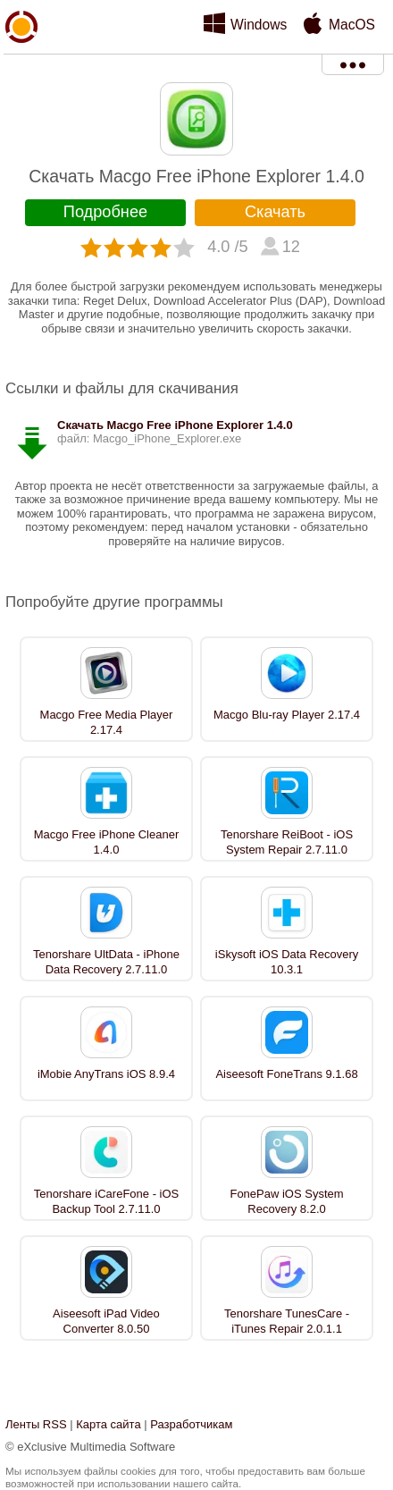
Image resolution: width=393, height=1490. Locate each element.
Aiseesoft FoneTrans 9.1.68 (286, 1074)
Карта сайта (108, 1424)
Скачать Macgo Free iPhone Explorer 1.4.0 (175, 425)
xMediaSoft (21, 68)
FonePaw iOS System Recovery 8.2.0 (286, 1201)
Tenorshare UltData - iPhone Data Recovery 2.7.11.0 (106, 961)
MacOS (352, 24)
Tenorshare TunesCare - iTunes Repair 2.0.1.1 (286, 1321)
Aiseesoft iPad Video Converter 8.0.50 (106, 1321)
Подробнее (105, 212)
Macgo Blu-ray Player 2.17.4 (286, 714)
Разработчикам (191, 1424)
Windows (258, 24)
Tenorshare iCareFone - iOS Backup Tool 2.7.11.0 (107, 1201)
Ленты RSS (36, 1424)
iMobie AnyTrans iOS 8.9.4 (106, 1074)
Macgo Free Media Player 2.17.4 (106, 722)
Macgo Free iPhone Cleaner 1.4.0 (107, 842)
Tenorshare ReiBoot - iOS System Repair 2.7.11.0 (287, 842)
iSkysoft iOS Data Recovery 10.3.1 (286, 961)
